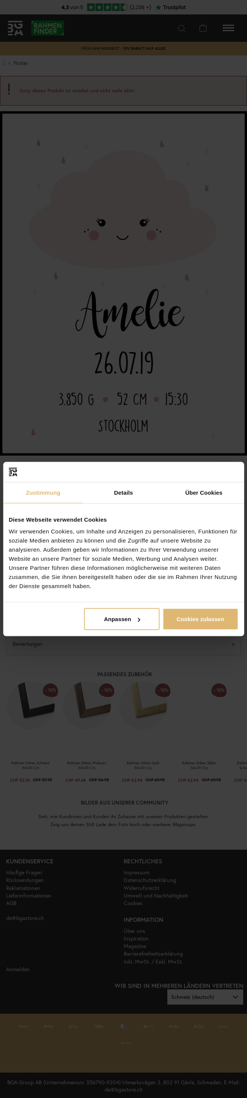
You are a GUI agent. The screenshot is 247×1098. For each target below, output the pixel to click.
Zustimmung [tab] (43, 492)
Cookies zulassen (200, 619)
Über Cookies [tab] (203, 492)
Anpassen (122, 619)
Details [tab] (123, 492)
